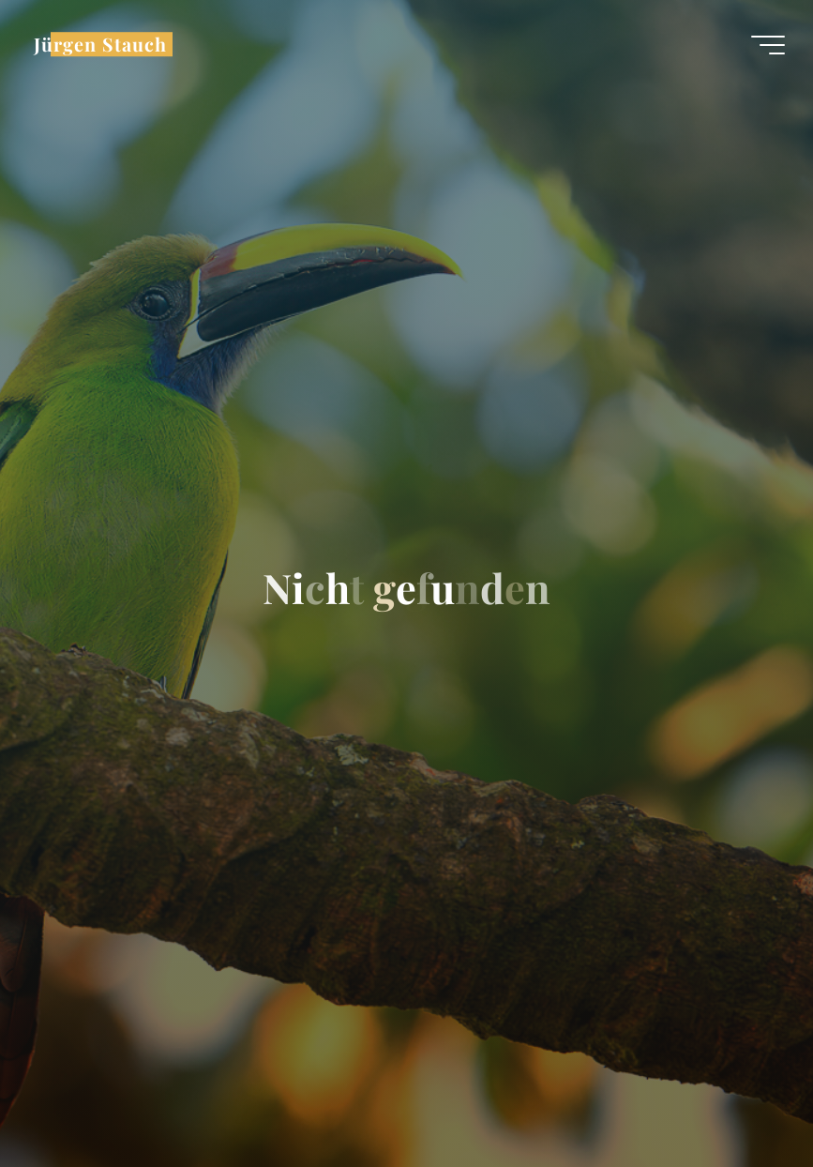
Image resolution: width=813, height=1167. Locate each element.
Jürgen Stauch (100, 44)
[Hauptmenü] (768, 45)
